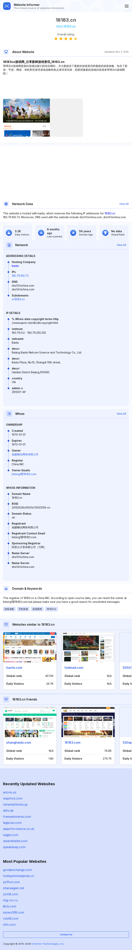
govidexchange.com (17, 870)
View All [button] (124, 203)
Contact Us (66, 934)
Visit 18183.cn (66, 26)
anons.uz (9, 792)
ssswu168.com (13, 912)
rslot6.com (10, 918)
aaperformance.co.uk (18, 829)
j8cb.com (9, 906)
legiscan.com (12, 823)
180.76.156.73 (20, 275)
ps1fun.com (11, 882)
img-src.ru (10, 900)
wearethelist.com (15, 841)
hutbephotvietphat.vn (18, 876)
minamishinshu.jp (15, 804)
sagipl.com (10, 835)
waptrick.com (12, 798)
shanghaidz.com (18, 742)
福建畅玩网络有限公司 (25, 454)
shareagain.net (13, 888)
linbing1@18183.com (24, 474)
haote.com (14, 668)
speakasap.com (14, 847)
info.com (9, 924)
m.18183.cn (18, 299)
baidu (15, 265)
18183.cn (110, 213)
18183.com (72, 742)
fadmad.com (73, 668)
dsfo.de (8, 810)
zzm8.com (10, 894)
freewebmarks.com (17, 816)
